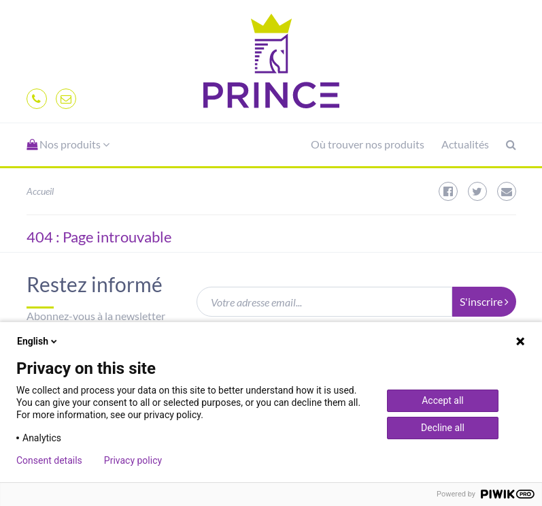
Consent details (49, 460)
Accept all (443, 400)
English (38, 341)
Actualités (465, 144)
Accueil (40, 191)
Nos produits (68, 144)
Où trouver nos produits (367, 144)
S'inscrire (484, 301)
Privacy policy (133, 460)
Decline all (442, 427)
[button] (68, 145)
